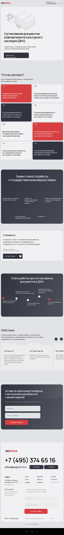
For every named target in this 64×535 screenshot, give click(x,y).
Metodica (36, 524)
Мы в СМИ (40, 476)
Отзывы (53, 476)
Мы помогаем (55, 482)
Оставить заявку (16, 422)
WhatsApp (36, 467)
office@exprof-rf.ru (50, 2)
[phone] (22, 415)
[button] (40, 356)
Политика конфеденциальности (34, 518)
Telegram (51, 467)
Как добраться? (9, 484)
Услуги (27, 476)
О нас (26, 479)
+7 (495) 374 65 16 (51, 4)
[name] (22, 408)
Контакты (54, 479)
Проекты (27, 482)
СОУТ (52, 518)
